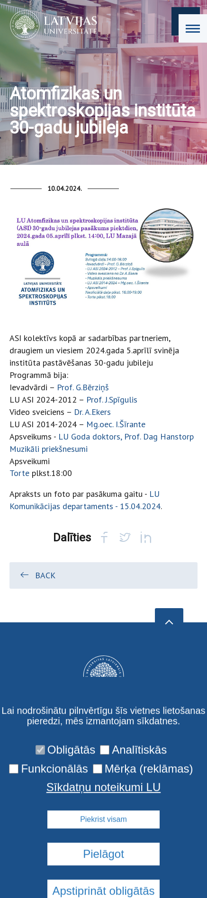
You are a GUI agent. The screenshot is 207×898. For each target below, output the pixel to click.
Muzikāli (24, 448)
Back (37, 575)
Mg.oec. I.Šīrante (115, 424)
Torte (19, 472)
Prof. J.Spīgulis (111, 399)
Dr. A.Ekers (92, 411)
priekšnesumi (65, 448)
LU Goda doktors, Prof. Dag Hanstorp (126, 436)
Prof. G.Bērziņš (83, 387)
